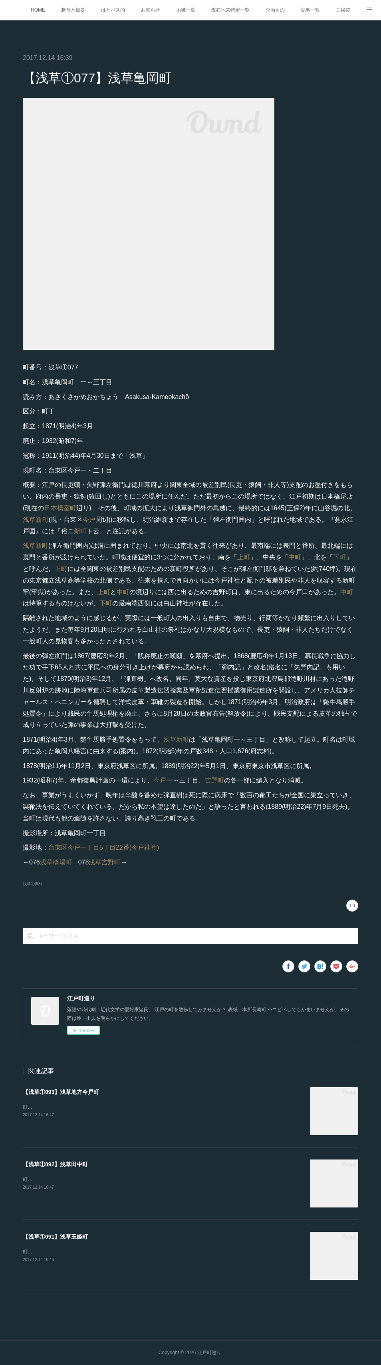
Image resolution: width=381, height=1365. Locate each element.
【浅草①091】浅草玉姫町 (55, 1236)
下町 (339, 557)
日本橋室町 (60, 508)
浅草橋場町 (56, 862)
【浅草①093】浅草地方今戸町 (61, 1092)
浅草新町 (36, 519)
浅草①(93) (32, 884)
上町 (243, 557)
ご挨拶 (343, 10)
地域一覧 (185, 10)
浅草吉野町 (105, 862)
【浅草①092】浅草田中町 (55, 1164)
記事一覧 (310, 10)
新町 (80, 531)
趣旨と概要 (73, 10)
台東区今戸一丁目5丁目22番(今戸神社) (103, 847)
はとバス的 (113, 10)
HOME (38, 10)
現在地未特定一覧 (230, 10)
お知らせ (150, 10)
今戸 (89, 519)
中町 (294, 557)
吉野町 (214, 780)
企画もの (275, 10)
